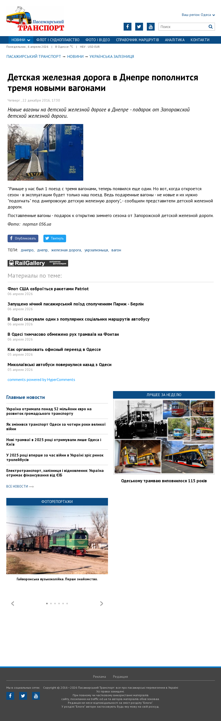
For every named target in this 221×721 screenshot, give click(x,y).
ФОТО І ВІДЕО (98, 39)
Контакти (200, 39)
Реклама (99, 676)
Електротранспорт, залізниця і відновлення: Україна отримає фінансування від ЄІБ (55, 472)
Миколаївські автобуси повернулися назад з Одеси (60, 364)
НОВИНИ (21, 39)
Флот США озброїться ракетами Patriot (48, 289)
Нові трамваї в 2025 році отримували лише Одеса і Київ (53, 442)
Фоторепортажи (57, 501)
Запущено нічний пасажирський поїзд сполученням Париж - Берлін (76, 304)
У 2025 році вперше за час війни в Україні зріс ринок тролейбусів (54, 457)
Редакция (120, 676)
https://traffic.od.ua (42, 18)
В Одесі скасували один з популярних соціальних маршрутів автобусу (79, 319)
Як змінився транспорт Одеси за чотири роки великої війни (56, 426)
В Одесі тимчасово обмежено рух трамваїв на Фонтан (63, 334)
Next (101, 603)
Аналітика (175, 39)
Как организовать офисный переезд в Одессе (54, 349)
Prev (12, 603)
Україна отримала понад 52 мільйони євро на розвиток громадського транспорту (49, 411)
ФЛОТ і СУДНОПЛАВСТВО (57, 39)
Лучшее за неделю (164, 394)
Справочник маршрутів (137, 39)
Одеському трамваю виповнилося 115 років (164, 481)
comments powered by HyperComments (41, 379)
